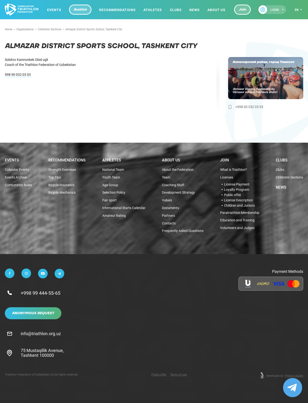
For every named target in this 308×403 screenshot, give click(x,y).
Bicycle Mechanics (62, 193)
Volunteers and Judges (237, 228)
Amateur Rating (114, 216)
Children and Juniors (239, 205)
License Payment (237, 184)
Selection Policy (113, 193)
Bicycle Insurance (61, 185)
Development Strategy (178, 193)
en (296, 10)
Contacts (169, 223)
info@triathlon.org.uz (41, 333)
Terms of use (178, 374)
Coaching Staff (173, 185)
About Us (216, 9)
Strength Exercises (62, 170)
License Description (238, 200)
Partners (168, 216)
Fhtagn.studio (294, 375)
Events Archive (16, 177)
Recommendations (117, 9)
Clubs (176, 9)
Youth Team (111, 177)
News (194, 9)
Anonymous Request (33, 313)
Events (54, 9)
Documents (170, 208)
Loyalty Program (236, 189)
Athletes (152, 9)
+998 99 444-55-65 (40, 293)
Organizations (25, 29)
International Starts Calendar (124, 208)
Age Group (110, 185)
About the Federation (177, 170)
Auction (80, 9)
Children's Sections (49, 29)
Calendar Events (17, 170)
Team (166, 177)
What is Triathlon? (233, 170)
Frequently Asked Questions (183, 231)
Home (8, 29)
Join (242, 9)
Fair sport (109, 200)
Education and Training (237, 220)
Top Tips (54, 177)
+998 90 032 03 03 (249, 106)
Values (167, 200)
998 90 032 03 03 (18, 74)
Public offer (232, 195)
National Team (113, 170)
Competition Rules (18, 185)
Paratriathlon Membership (239, 213)
